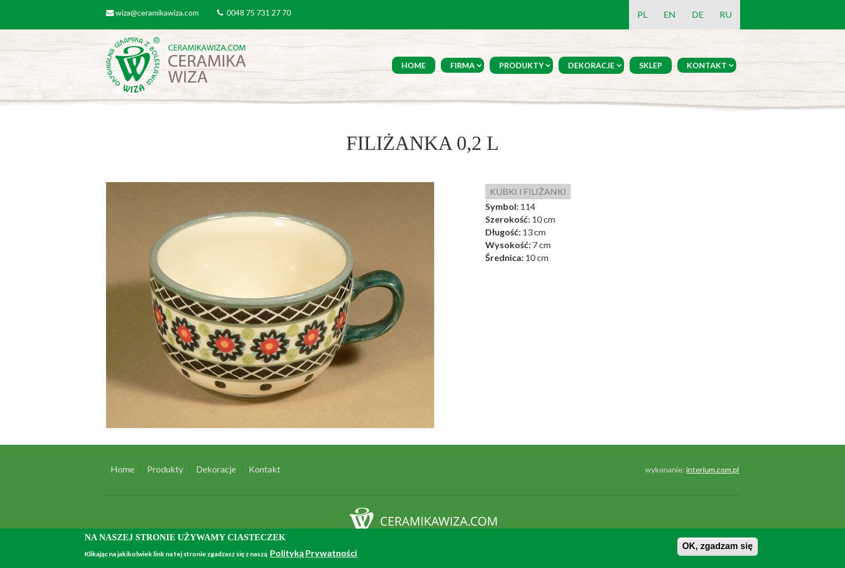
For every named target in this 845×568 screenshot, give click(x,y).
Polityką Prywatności (313, 552)
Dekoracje (591, 65)
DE (697, 14)
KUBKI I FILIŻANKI (528, 191)
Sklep (650, 65)
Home (413, 65)
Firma (462, 65)
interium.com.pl (712, 469)
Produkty (521, 65)
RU (726, 14)
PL (642, 14)
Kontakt (707, 65)
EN (669, 14)
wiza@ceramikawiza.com (157, 12)
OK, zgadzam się (717, 546)
